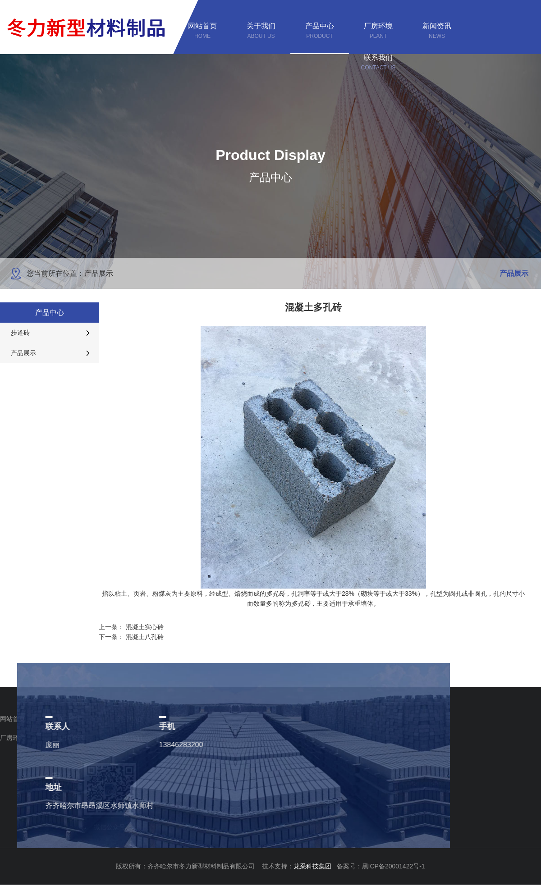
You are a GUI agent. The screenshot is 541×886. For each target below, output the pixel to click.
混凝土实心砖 (145, 626)
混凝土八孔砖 (145, 636)
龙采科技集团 (315, 866)
